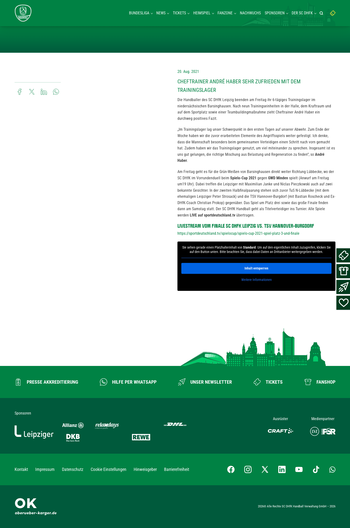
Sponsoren (275, 13)
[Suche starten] (322, 13)
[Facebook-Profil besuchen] (231, 469)
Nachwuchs (250, 13)
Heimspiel (201, 13)
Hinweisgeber (145, 469)
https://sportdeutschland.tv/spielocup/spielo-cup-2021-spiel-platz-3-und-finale (238, 233)
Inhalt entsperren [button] (256, 268)
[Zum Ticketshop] (268, 382)
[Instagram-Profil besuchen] (248, 469)
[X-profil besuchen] (265, 469)
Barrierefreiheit (176, 469)
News (161, 13)
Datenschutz (72, 469)
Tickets (179, 13)
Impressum (45, 469)
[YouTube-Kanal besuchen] (299, 469)
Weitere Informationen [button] (256, 280)
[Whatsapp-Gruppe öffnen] (332, 469)
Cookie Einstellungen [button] (108, 469)
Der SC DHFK (302, 13)
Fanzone (225, 13)
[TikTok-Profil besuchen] (316, 469)
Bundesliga (139, 13)
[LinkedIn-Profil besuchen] (282, 469)
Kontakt (21, 469)
